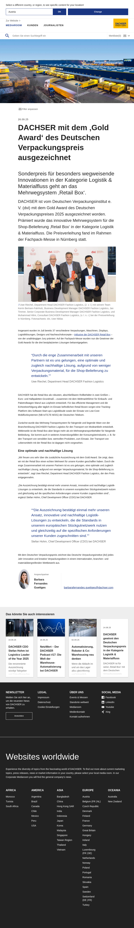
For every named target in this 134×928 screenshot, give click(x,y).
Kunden (32, 25)
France (86, 820)
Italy (84, 845)
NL (98, 801)
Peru (33, 820)
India (59, 811)
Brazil (34, 801)
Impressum (43, 697)
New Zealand (115, 801)
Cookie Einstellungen (49, 707)
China (60, 801)
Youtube (108, 707)
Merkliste (115, 36)
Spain (85, 887)
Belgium (86, 801)
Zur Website (13, 20)
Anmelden (19, 716)
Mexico (35, 816)
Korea (60, 825)
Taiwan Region (64, 840)
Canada (35, 806)
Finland (86, 816)
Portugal (86, 872)
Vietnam (61, 849)
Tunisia (9, 801)
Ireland (85, 840)
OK (59, 12)
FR (93, 801)
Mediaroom (14, 25)
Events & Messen (79, 697)
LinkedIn (108, 702)
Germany (87, 825)
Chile (34, 811)
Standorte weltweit (79, 702)
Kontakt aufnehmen (80, 716)
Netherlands (88, 858)
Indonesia (62, 816)
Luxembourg (88, 849)
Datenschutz (44, 702)
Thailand (61, 845)
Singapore (62, 835)
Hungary (86, 835)
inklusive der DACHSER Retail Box (92, 334)
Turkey (85, 905)
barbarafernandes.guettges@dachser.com (88, 587)
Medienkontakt (77, 712)
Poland (86, 867)
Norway (86, 862)
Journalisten (54, 25)
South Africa (12, 806)
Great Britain (88, 830)
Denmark (87, 811)
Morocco (10, 796)
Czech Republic (90, 806)
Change (98, 12)
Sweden (86, 891)
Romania (87, 877)
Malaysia (61, 830)
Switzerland (88, 896)
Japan (60, 820)
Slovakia (86, 882)
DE (89, 853)
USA (33, 825)
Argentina (36, 796)
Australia (112, 796)
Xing (106, 712)
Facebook (109, 697)
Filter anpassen (28, 109)
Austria (86, 796)
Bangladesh (63, 796)
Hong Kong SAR (65, 806)
